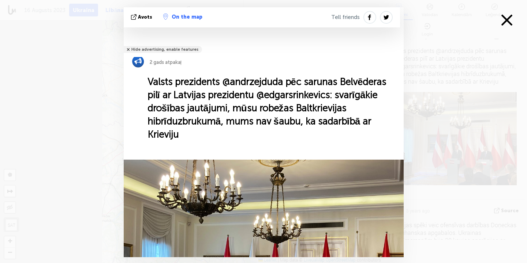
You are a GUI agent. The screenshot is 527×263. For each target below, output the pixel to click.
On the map (182, 17)
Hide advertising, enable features (164, 49)
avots (142, 17)
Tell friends (345, 17)
